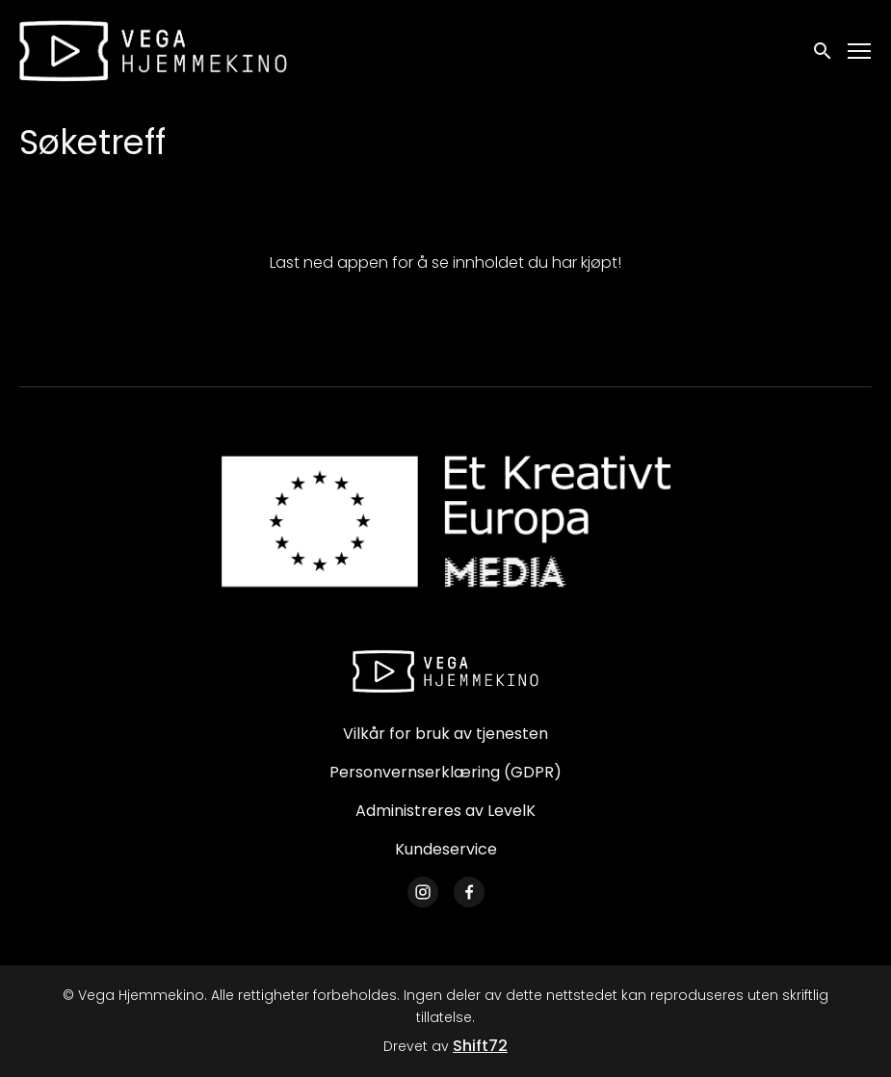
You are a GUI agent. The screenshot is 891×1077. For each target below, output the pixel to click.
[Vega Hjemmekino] (446, 671)
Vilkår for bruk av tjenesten (445, 733)
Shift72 (480, 1046)
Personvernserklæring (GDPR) (445, 772)
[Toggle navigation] (860, 51)
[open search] (823, 50)
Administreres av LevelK (445, 811)
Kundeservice (446, 849)
